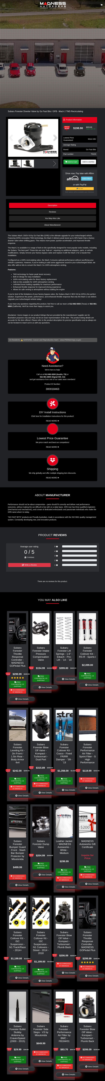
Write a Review (29, 565)
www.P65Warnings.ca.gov (70, 340)
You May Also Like (52, 218)
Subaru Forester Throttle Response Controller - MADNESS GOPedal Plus (18, 656)
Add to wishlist (88, 162)
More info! (92, 139)
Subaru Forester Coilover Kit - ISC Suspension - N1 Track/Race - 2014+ (17, 941)
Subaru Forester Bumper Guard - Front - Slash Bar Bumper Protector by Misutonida (17, 850)
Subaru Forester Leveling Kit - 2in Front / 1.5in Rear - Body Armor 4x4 (17, 753)
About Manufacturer (52, 225)
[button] (55, 138)
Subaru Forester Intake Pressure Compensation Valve (40, 653)
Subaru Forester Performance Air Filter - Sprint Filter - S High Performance (87, 753)
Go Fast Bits (91, 149)
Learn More (87, 179)
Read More (52, 447)
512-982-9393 (75, 304)
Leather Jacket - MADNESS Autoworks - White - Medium (64, 847)
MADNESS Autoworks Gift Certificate (87, 844)
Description (52, 205)
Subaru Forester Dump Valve (41, 844)
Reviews (52, 212)
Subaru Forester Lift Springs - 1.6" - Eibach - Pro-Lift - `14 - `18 (64, 653)
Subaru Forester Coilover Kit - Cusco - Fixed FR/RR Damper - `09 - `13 (64, 753)
